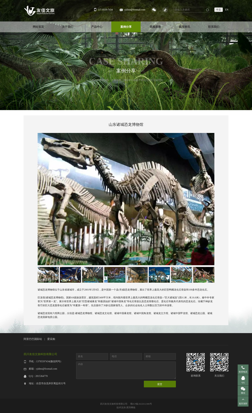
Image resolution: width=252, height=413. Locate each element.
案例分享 (126, 26)
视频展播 (155, 26)
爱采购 (51, 338)
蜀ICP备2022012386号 (141, 404)
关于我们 (67, 26)
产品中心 (96, 26)
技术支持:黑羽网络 (126, 407)
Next (211, 199)
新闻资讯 (184, 26)
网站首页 (38, 26)
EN (226, 9)
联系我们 (213, 26)
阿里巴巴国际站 (33, 338)
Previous (40, 199)
